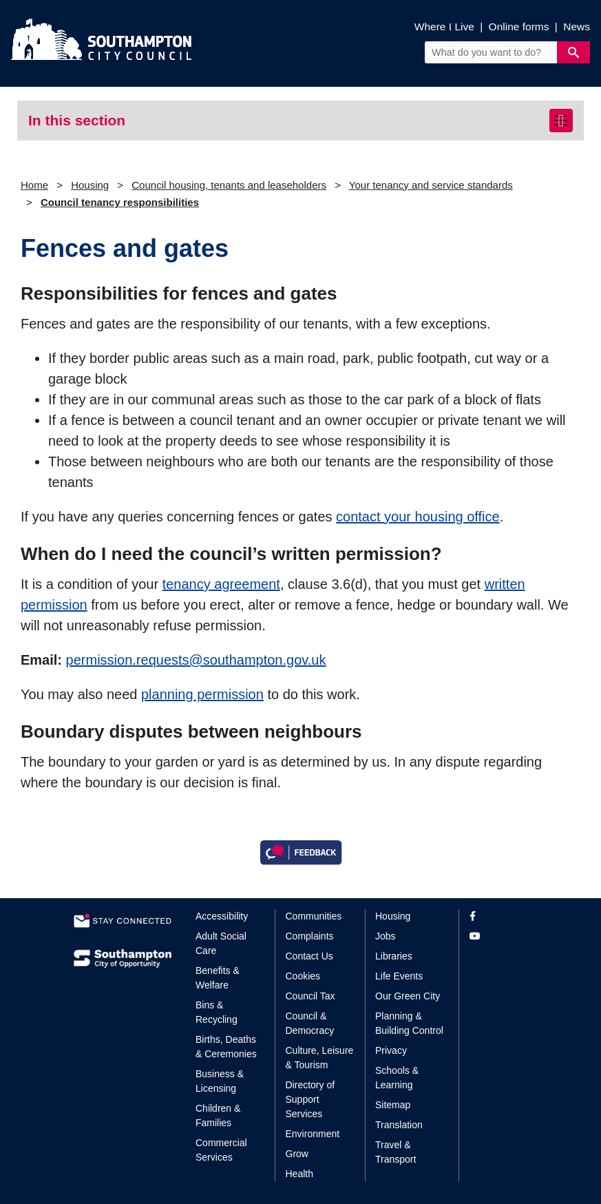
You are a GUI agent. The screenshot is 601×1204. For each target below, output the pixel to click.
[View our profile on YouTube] (499, 936)
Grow (297, 1153)
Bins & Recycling (217, 1012)
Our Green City (407, 995)
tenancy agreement (221, 584)
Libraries (393, 956)
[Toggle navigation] (561, 120)
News (576, 26)
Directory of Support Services (310, 1099)
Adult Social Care (221, 943)
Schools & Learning (397, 1077)
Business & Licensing (220, 1081)
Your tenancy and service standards (431, 185)
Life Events (399, 976)
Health (299, 1173)
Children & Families (218, 1115)
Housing (90, 185)
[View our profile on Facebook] (499, 916)
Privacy (391, 1050)
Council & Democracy (310, 1023)
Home (34, 185)
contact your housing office (418, 516)
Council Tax (310, 995)
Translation (399, 1124)
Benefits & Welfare (218, 977)
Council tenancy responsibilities (120, 202)
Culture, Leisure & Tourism (320, 1057)
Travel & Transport (395, 1152)
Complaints (310, 936)
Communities (314, 916)
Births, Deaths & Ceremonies (226, 1046)
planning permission (202, 694)
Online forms (519, 26)
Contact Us (309, 956)
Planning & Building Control (409, 1023)
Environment (313, 1133)
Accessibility (222, 916)
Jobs (385, 936)
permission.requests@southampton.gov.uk (196, 659)
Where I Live (444, 26)
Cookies (303, 976)
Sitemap (392, 1104)
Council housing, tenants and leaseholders (228, 185)
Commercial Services (221, 1150)
